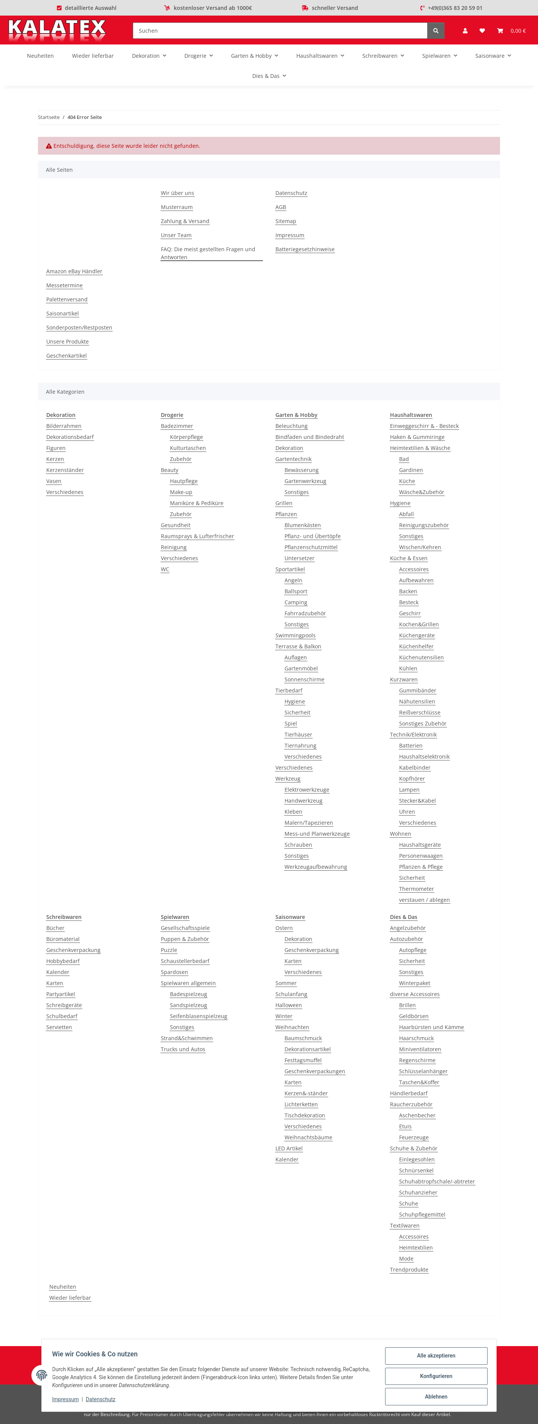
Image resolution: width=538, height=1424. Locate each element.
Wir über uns (177, 192)
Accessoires (414, 569)
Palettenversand (67, 299)
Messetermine (64, 285)
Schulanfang (291, 994)
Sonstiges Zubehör (423, 723)
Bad (404, 459)
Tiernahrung (300, 745)
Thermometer (416, 888)
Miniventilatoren (420, 1049)
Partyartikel (60, 994)
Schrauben (298, 844)
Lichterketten (301, 1104)
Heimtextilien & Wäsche (420, 447)
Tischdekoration (305, 1115)
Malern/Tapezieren (309, 822)
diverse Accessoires (415, 994)
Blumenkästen (303, 525)
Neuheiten (62, 1286)
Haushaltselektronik (424, 756)
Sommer (286, 983)
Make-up (181, 492)
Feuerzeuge (414, 1137)
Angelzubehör (408, 927)
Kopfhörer (412, 778)
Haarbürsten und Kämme (431, 1027)
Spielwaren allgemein (188, 983)
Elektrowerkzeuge (307, 789)
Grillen (284, 503)
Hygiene (295, 701)
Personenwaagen (421, 855)
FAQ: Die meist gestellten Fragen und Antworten (208, 253)
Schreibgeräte (64, 1005)
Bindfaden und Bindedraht (309, 436)
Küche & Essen (409, 558)
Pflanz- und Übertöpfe (313, 536)
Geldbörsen (414, 1016)
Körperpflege (186, 436)
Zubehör (181, 459)
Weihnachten (292, 1027)
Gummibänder (417, 690)
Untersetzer (300, 558)
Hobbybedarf (63, 961)
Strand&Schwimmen (187, 1038)
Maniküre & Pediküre (196, 503)
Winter (284, 1016)
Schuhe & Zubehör (413, 1148)
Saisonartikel (62, 313)
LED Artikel (289, 1148)
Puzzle (169, 950)
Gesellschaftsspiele (185, 927)
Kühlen (408, 668)
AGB (280, 207)
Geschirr (410, 613)
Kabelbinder (415, 767)
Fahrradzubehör (305, 613)
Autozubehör (406, 938)
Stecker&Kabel (417, 800)
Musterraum (177, 207)
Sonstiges (297, 492)
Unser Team (176, 235)
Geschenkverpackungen (315, 1071)
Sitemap (285, 221)
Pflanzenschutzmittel (311, 547)
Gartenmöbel (301, 668)
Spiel (291, 723)
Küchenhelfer (416, 646)
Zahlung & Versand (185, 221)
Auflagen (296, 657)
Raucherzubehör (411, 1104)
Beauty (169, 470)
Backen (408, 591)
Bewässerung (302, 470)
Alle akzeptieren (434, 1357)
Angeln (293, 580)
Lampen (409, 789)
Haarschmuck (416, 1038)
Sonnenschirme (304, 679)
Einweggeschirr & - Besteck (424, 425)
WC (165, 569)
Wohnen (400, 833)
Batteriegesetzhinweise (305, 249)
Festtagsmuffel (303, 1060)
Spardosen (174, 972)
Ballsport (296, 591)
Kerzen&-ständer (306, 1093)
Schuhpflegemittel (422, 1214)
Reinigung (174, 547)
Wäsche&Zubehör (421, 492)
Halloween (288, 1005)
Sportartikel (290, 569)
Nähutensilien (417, 701)
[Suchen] (280, 30)
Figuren (56, 447)
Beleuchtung (291, 425)
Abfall (406, 514)
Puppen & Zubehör (185, 938)
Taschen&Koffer (419, 1082)
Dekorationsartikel (308, 1049)
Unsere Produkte (67, 341)
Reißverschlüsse (419, 712)
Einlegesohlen (417, 1159)
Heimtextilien (416, 1247)
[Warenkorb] (511, 30)
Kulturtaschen (188, 447)
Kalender (57, 972)
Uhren (407, 811)
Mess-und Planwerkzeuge (317, 833)
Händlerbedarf (409, 1093)
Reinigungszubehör (424, 525)
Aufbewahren (416, 580)
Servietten (59, 1027)
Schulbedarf (61, 1016)
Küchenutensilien (421, 657)
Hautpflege (184, 481)
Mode (406, 1258)
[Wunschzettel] (482, 30)
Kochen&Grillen (419, 624)
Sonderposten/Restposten (79, 327)
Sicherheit (297, 712)
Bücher (55, 927)
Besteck (408, 602)
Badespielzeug (188, 994)
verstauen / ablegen (424, 899)
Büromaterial (63, 938)
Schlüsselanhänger (423, 1071)
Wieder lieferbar (70, 1297)
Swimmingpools (295, 635)
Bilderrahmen (64, 425)
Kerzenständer (65, 470)
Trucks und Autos (183, 1049)
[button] (465, 30)
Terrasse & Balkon (298, 646)
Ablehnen (434, 1397)
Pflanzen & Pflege (421, 866)
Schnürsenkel (416, 1170)
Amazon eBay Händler (74, 271)
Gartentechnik (293, 459)
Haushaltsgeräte (420, 844)
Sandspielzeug (188, 1005)
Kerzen (55, 459)
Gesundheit (175, 525)
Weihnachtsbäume (308, 1137)
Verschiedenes (64, 492)
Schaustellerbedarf (185, 961)
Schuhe (408, 1203)
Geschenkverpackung (73, 950)
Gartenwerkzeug (305, 481)
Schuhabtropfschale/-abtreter (437, 1181)
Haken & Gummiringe (417, 436)
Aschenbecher (417, 1115)
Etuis (405, 1126)
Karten (54, 983)
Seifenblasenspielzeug (198, 1016)
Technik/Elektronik (413, 734)
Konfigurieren (434, 1377)
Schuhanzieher (418, 1192)
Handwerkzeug (303, 800)
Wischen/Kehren (420, 547)
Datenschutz (102, 1400)
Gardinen (411, 470)
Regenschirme (417, 1060)
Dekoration (289, 447)
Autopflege (412, 950)
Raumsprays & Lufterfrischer (197, 536)
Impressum (67, 1400)
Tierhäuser (298, 734)
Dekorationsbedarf (70, 436)
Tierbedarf (288, 690)
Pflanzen (286, 514)
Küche (407, 481)
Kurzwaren (404, 679)
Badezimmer (177, 425)
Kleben (293, 811)
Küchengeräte (417, 635)
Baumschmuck (303, 1038)
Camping (296, 602)
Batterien (411, 745)
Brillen (407, 1005)
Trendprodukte (409, 1269)
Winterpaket (414, 983)
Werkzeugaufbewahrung (316, 866)
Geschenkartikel (66, 355)
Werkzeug (287, 778)
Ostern (284, 927)
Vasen (53, 481)
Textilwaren (405, 1225)
